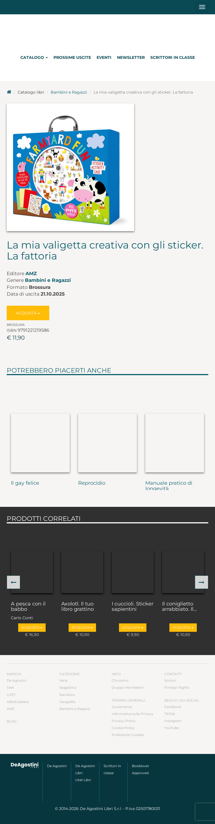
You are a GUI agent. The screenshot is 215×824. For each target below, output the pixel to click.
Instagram (173, 721)
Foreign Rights (176, 687)
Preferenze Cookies (128, 735)
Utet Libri (83, 780)
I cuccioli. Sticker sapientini (132, 606)
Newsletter (131, 57)
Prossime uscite (72, 57)
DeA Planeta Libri (107, 31)
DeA (10, 687)
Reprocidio (91, 483)
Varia (63, 680)
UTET (11, 695)
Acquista (28, 312)
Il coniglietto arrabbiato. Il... (179, 606)
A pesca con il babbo (28, 606)
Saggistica (67, 687)
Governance (122, 707)
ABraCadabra (18, 702)
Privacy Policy (123, 721)
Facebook (172, 707)
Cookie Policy (123, 728)
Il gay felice (25, 483)
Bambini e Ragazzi (69, 92)
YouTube (171, 728)
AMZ (31, 273)
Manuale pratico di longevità (168, 486)
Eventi (104, 57)
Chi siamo (120, 680)
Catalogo (34, 57)
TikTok (169, 714)
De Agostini (16, 680)
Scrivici (170, 680)
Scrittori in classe (172, 57)
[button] (13, 582)
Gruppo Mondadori (128, 687)
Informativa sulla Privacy (132, 714)
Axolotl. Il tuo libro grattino (77, 606)
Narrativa (67, 695)
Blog (12, 721)
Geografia (67, 702)
